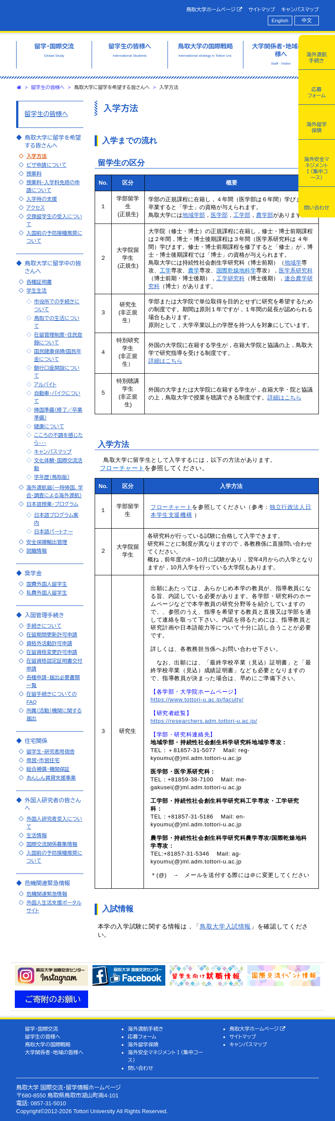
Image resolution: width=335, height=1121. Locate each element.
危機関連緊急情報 (46, 894)
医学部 (219, 215)
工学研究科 (230, 278)
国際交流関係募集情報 (51, 844)
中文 (307, 20)
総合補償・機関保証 (47, 769)
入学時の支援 (41, 199)
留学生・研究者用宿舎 (50, 751)
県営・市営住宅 (42, 760)
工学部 (241, 215)
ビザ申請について (46, 165)
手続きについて (44, 626)
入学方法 (36, 156)
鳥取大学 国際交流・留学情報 (86, 14)
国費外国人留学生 (46, 584)
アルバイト (45, 384)
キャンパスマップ (300, 9)
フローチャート (171, 507)
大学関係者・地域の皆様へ (54, 1052)
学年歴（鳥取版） (52, 477)
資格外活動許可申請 (49, 643)
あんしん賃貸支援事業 (51, 778)
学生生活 (36, 290)
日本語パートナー (53, 531)
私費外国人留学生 (46, 592)
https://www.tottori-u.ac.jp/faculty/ (196, 699)
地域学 (292, 262)
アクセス (35, 207)
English (280, 20)
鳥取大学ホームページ (214, 10)
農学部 (264, 215)
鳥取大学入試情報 (225, 926)
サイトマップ (261, 9)
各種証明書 (38, 282)
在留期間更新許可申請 (51, 634)
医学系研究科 (296, 270)
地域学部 (193, 215)
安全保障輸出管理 (46, 542)
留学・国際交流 (41, 1029)
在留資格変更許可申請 (51, 652)
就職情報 (36, 551)
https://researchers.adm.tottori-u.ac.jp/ (203, 721)
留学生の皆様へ (48, 87)
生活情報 (36, 835)
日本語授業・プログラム (52, 504)
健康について (49, 426)
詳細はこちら (165, 361)
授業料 (33, 173)
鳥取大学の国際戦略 (48, 1044)
